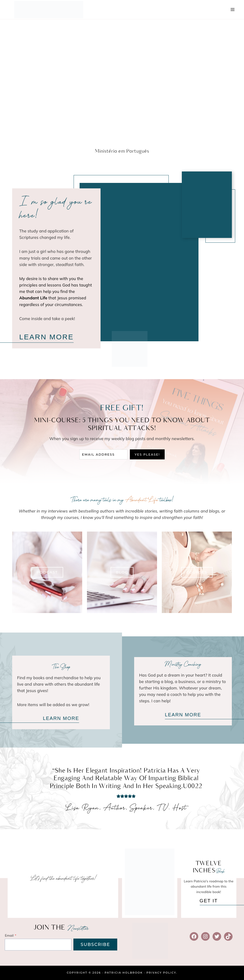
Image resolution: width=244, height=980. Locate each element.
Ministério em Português (122, 151)
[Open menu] (232, 9)
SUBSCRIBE (95, 944)
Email (10, 935)
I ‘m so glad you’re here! (55, 209)
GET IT (209, 900)
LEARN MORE (46, 337)
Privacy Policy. (162, 972)
